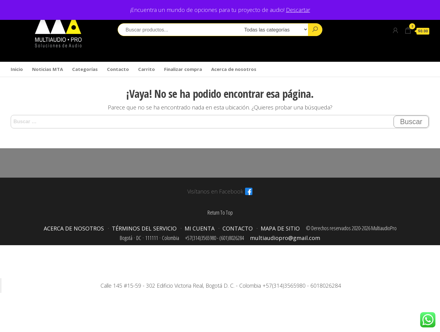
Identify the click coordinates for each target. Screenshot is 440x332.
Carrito (146, 69)
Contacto (118, 69)
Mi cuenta (200, 228)
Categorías (85, 69)
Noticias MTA (47, 69)
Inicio (17, 69)
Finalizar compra (183, 69)
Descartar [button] (298, 9)
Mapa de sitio (280, 228)
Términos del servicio (144, 228)
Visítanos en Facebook (215, 191)
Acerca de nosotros (233, 69)
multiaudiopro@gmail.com (285, 238)
